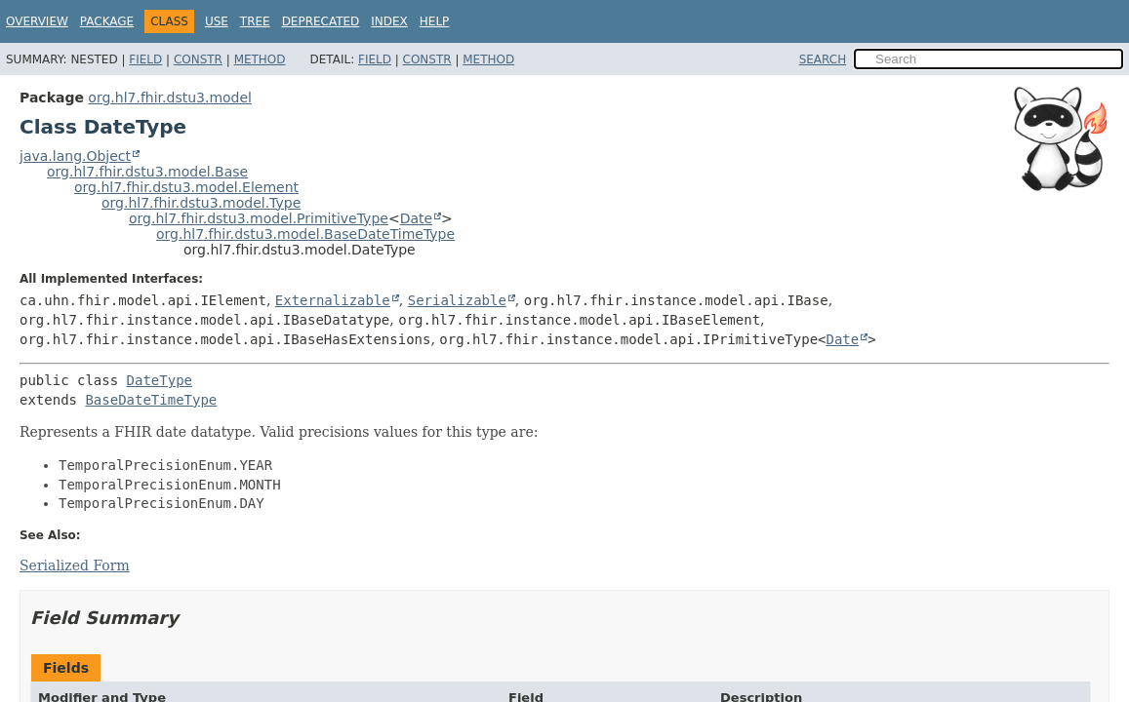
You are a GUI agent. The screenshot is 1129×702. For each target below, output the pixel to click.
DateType (159, 380)
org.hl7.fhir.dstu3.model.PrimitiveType (258, 218)
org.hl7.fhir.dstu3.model (170, 97)
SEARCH (823, 59)
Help (435, 21)
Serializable (457, 300)
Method (260, 59)
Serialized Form (75, 565)
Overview (37, 21)
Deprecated (321, 21)
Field (145, 59)
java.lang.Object (75, 156)
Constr (198, 59)
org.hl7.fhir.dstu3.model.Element (186, 187)
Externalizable (332, 300)
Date (416, 218)
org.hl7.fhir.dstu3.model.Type (201, 203)
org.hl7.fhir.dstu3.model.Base (147, 171)
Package (107, 21)
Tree (255, 21)
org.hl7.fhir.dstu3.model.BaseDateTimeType (305, 234)
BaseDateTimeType (151, 400)
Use (216, 21)
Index (389, 21)
